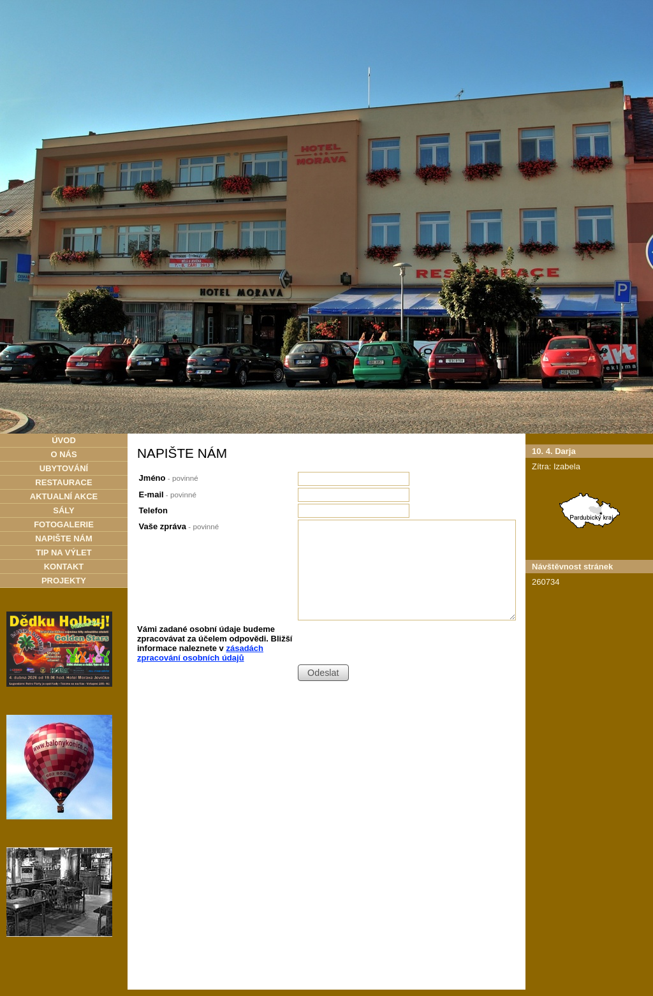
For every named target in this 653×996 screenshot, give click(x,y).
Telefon (153, 510)
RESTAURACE (63, 482)
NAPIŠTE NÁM (63, 538)
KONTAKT (64, 566)
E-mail (167, 494)
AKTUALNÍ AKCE (64, 496)
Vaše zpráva (179, 526)
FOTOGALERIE (64, 524)
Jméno (168, 478)
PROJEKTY (63, 580)
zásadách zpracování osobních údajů (200, 653)
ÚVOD (64, 440)
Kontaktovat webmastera (383, 972)
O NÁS (63, 454)
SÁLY (63, 510)
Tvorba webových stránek (314, 979)
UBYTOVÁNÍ (64, 468)
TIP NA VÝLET (63, 552)
